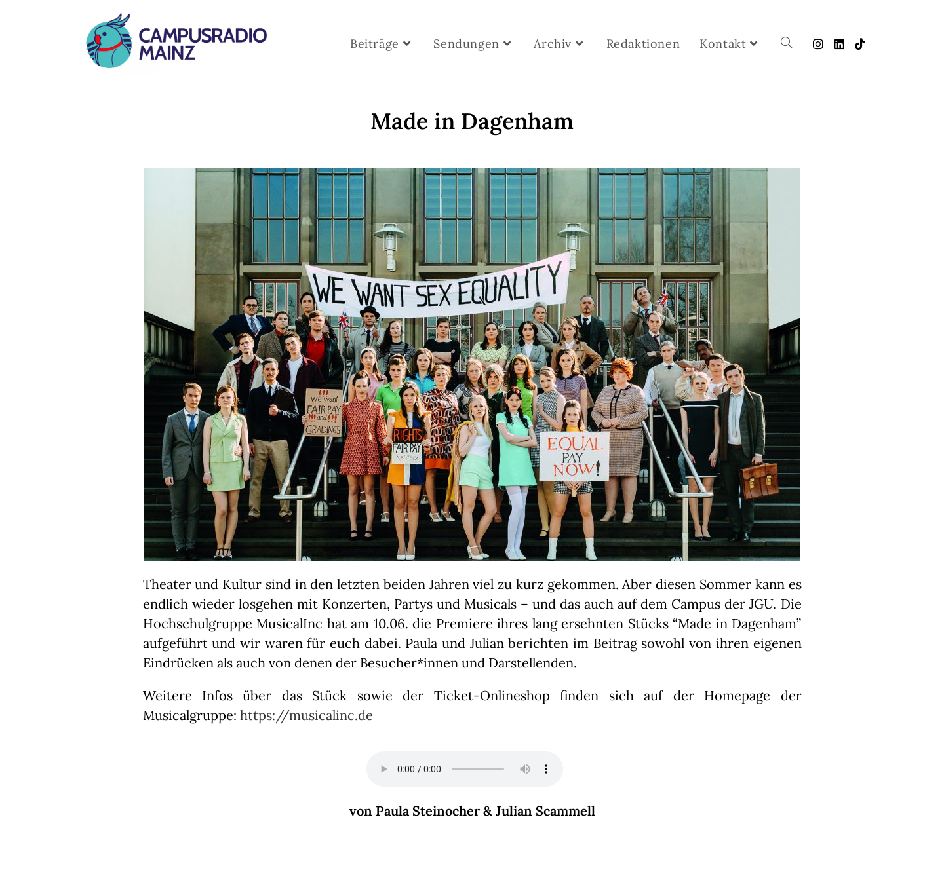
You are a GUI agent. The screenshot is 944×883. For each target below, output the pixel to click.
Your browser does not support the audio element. (464, 769)
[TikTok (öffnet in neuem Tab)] (860, 44)
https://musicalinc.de (306, 715)
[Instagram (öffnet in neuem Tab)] (818, 44)
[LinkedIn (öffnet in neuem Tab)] (839, 44)
